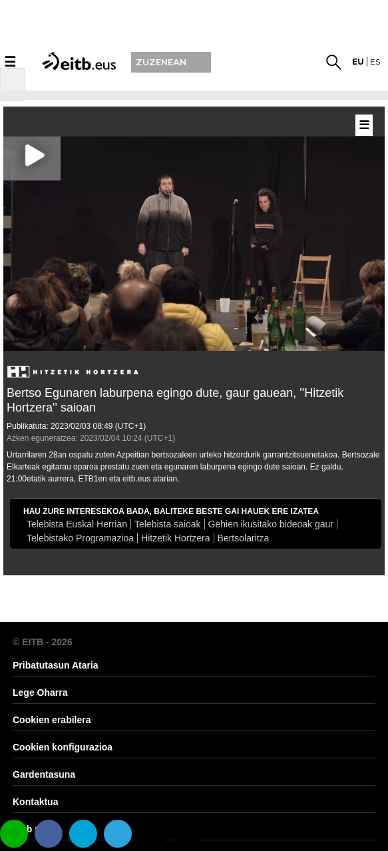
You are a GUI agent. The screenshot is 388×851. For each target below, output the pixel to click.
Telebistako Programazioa (80, 538)
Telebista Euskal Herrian (77, 524)
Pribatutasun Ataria (55, 665)
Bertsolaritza (244, 538)
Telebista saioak (167, 524)
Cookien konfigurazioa (62, 747)
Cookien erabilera (52, 719)
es (375, 62)
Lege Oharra (40, 692)
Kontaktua (35, 801)
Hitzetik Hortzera (175, 538)
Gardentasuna (44, 774)
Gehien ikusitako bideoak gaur (270, 524)
